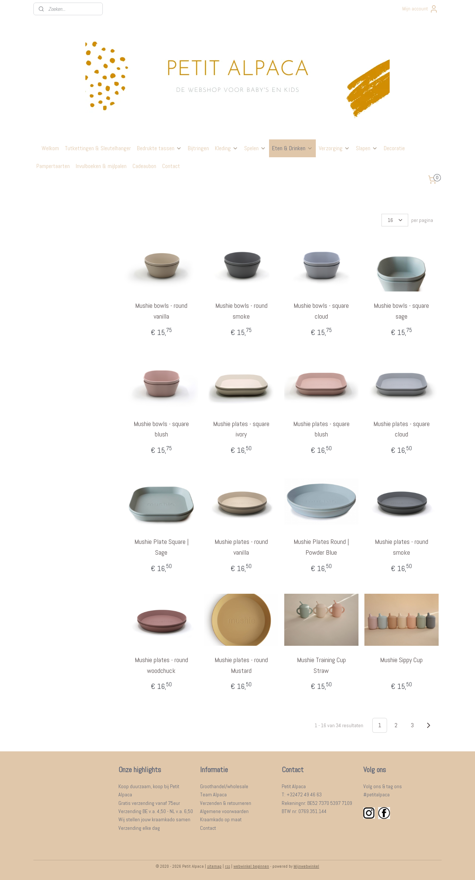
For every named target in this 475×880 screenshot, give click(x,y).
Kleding (226, 148)
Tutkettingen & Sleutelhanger (98, 148)
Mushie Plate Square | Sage (161, 547)
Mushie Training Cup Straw (321, 665)
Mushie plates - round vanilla (241, 547)
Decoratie (394, 148)
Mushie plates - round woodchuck (161, 665)
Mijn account (420, 8)
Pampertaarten (53, 166)
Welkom (50, 148)
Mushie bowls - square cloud (321, 310)
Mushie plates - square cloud (401, 429)
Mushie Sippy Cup (401, 659)
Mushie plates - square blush (321, 429)
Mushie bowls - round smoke (241, 310)
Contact (171, 166)
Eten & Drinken (292, 148)
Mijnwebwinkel (306, 866)
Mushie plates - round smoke (401, 547)
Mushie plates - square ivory (241, 429)
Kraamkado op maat (221, 819)
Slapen (367, 148)
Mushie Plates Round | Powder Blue (321, 547)
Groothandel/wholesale (224, 786)
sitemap (214, 866)
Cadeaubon (144, 166)
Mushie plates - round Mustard (241, 665)
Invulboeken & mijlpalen (101, 166)
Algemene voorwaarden (224, 811)
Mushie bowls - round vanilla (161, 310)
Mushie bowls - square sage (401, 310)
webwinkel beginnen (251, 866)
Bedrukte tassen (159, 148)
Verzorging (334, 148)
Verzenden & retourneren (225, 803)
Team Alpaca (213, 794)
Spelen (255, 148)
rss (227, 866)
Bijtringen (198, 148)
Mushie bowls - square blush (161, 429)
